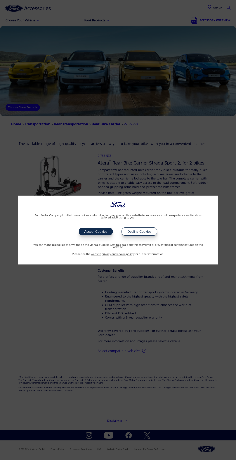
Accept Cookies (95, 231)
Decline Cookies (139, 231)
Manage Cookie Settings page (108, 245)
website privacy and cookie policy (112, 254)
